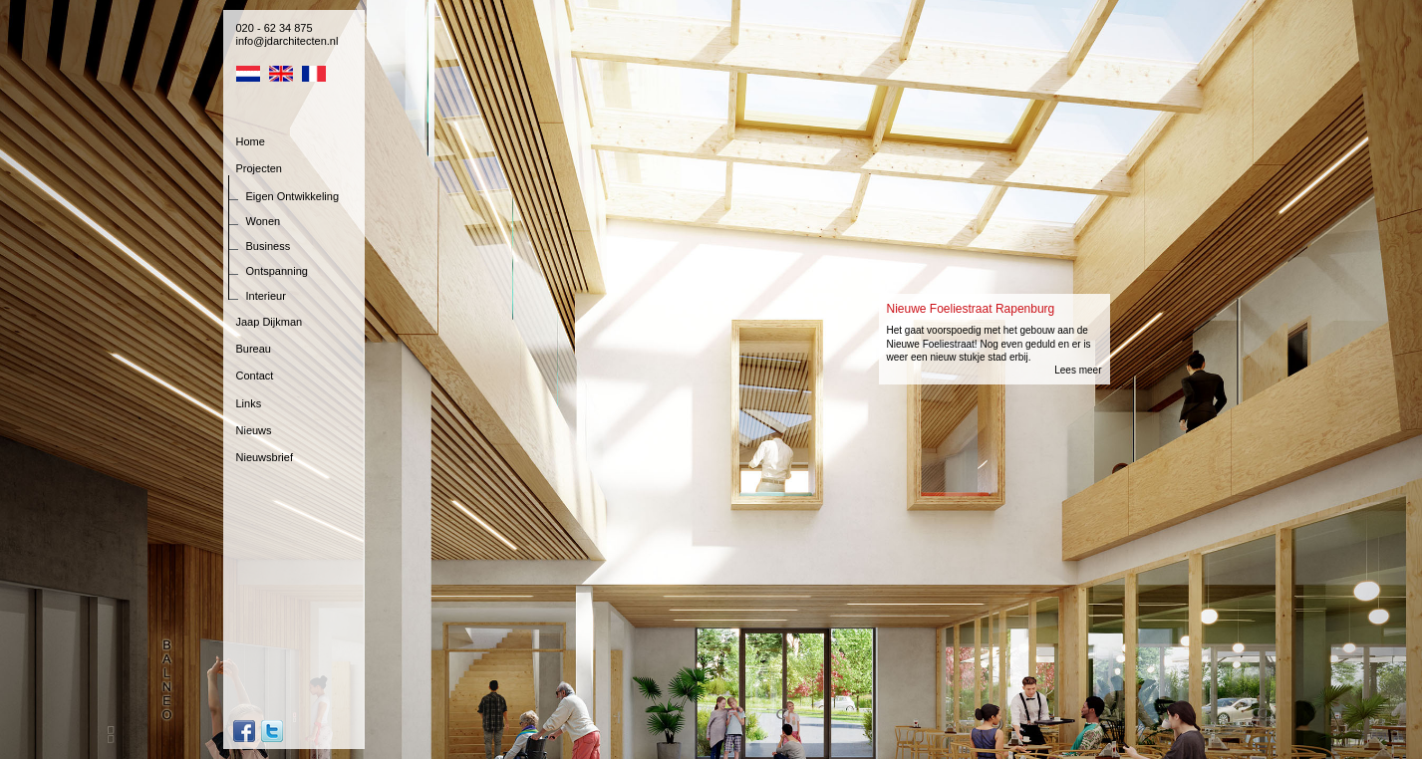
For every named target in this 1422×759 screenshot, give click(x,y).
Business (268, 246)
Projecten (259, 168)
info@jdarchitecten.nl (287, 41)
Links (249, 403)
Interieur (266, 296)
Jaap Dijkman (269, 322)
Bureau (253, 349)
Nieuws (254, 430)
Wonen (263, 221)
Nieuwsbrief (264, 457)
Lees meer (1077, 370)
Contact (255, 375)
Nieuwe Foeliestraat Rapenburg (971, 309)
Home (250, 141)
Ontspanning (277, 271)
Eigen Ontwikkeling (293, 196)
